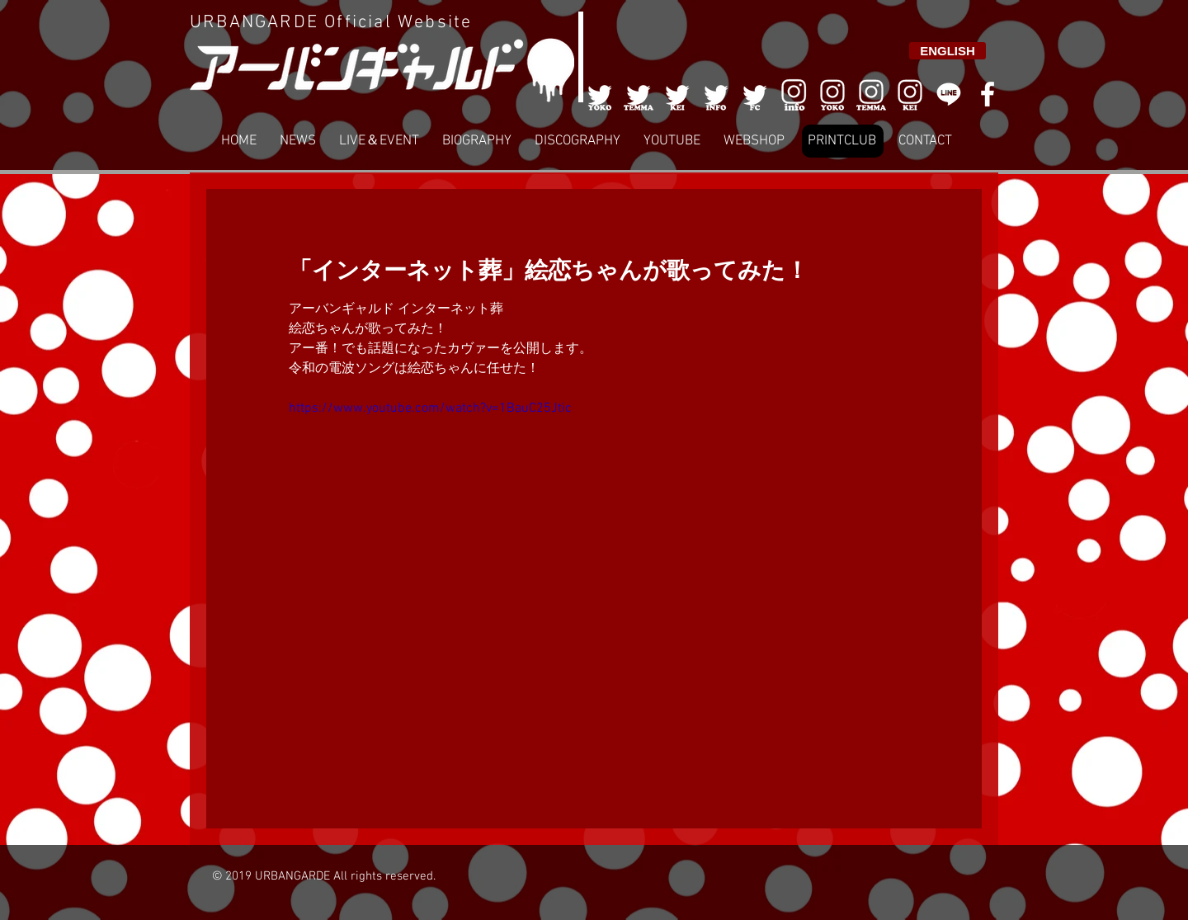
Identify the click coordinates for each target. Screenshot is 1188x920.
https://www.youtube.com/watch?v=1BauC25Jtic (430, 408)
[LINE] (948, 94)
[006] (793, 94)
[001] (599, 94)
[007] (871, 94)
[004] (716, 94)
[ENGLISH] (947, 50)
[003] (677, 94)
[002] (638, 94)
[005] (754, 94)
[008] (909, 94)
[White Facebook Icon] (987, 94)
